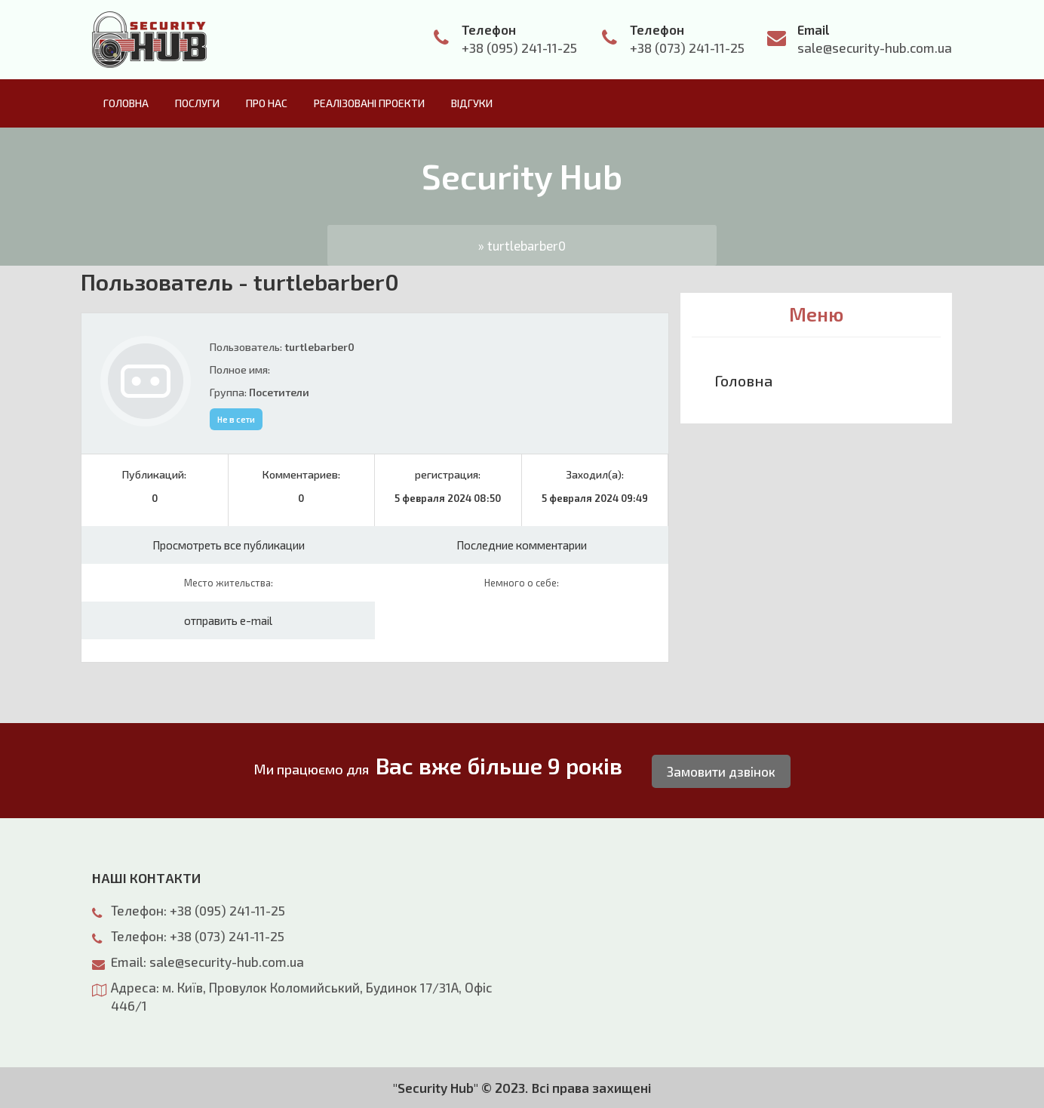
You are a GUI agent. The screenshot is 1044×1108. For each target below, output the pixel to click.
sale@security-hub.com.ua (874, 47)
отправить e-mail (228, 620)
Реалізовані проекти (369, 103)
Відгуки (472, 103)
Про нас (266, 103)
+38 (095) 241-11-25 (519, 47)
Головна (126, 103)
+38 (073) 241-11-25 (687, 47)
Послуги (197, 103)
